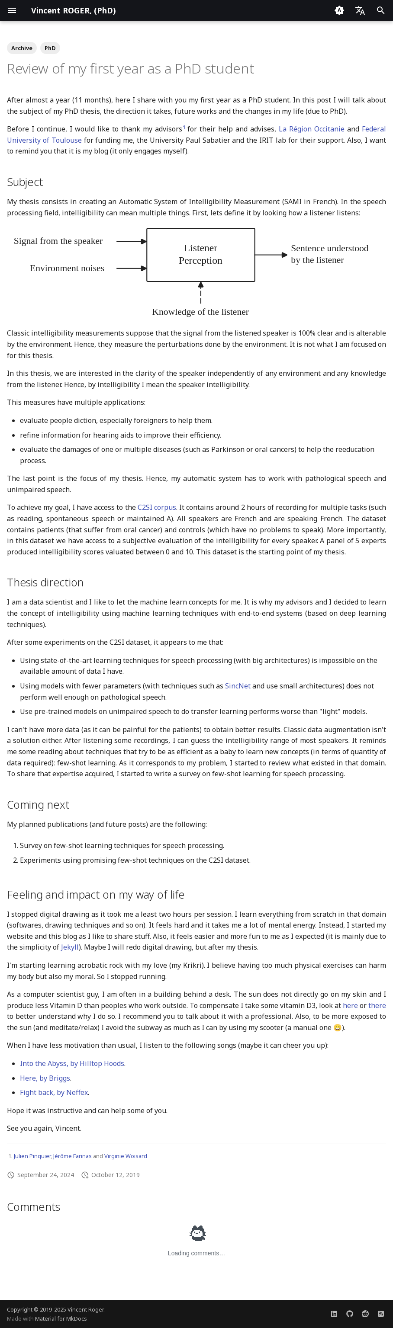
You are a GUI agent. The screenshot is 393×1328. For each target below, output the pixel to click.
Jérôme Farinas (72, 1156)
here (350, 1005)
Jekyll (70, 947)
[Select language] (360, 10)
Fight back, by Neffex (54, 1092)
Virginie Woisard (125, 1156)
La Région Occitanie (312, 129)
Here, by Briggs (45, 1078)
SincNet (238, 686)
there (377, 1005)
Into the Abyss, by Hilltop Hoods (72, 1063)
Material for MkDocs (61, 1318)
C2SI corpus (157, 507)
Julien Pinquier (32, 1156)
